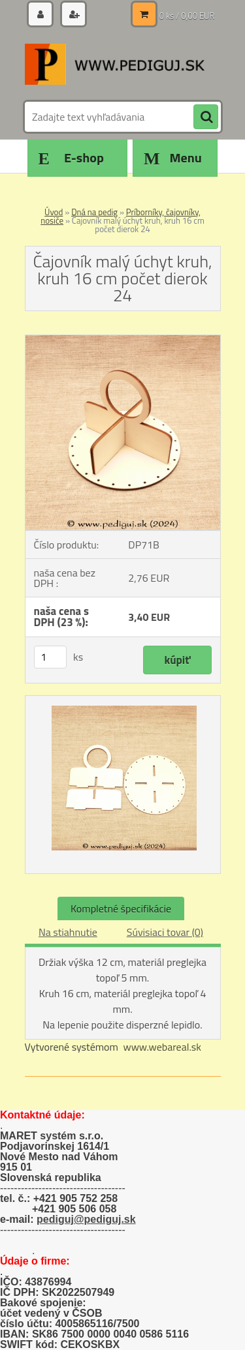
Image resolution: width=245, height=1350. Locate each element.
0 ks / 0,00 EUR (187, 15)
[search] (206, 117)
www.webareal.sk (162, 1047)
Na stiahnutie (68, 932)
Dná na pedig (94, 211)
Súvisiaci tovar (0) (165, 932)
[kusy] (50, 657)
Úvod (53, 211)
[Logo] (114, 64)
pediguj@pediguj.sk (86, 1219)
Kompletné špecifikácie (121, 908)
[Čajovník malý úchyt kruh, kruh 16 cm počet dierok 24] (122, 340)
